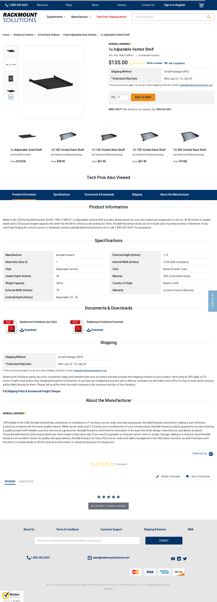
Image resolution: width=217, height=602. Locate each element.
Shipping (137, 194)
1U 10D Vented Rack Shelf (67, 150)
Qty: (113, 97)
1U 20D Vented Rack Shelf (189, 150)
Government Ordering (158, 584)
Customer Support (111, 529)
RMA (191, 529)
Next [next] (11, 97)
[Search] (173, 17)
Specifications (61, 194)
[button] (212, 301)
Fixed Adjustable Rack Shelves (79, 34)
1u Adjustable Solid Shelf (26, 150)
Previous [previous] (11, 42)
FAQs (69, 5)
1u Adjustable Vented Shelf (115, 34)
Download (28, 329)
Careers (121, 5)
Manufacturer (81, 16)
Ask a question (177, 63)
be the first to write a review (108, 506)
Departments (56, 16)
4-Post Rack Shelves (48, 34)
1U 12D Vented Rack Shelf (108, 150)
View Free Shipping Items (111, 16)
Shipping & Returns (155, 529)
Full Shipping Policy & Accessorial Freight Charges (31, 391)
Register (180, 5)
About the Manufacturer (174, 194)
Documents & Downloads (99, 194)
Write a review (154, 63)
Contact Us (148, 5)
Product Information (24, 194)
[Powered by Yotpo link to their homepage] (203, 454)
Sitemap (108, 588)
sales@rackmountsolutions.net (196, 85)
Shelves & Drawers (23, 34)
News (95, 5)
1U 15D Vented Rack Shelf (149, 150)
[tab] (168, 476)
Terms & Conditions (67, 529)
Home (6, 34)
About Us (42, 5)
